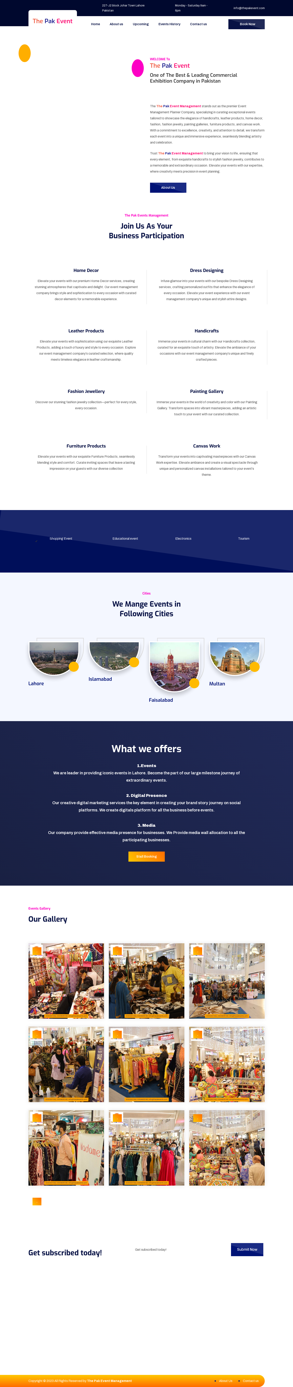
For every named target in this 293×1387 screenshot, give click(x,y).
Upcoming (141, 24)
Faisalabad (161, 700)
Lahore (36, 683)
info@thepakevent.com (249, 8)
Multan (217, 684)
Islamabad (100, 679)
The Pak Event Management (109, 1381)
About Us (225, 1381)
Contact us (198, 24)
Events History (169, 24)
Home (95, 24)
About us (116, 24)
